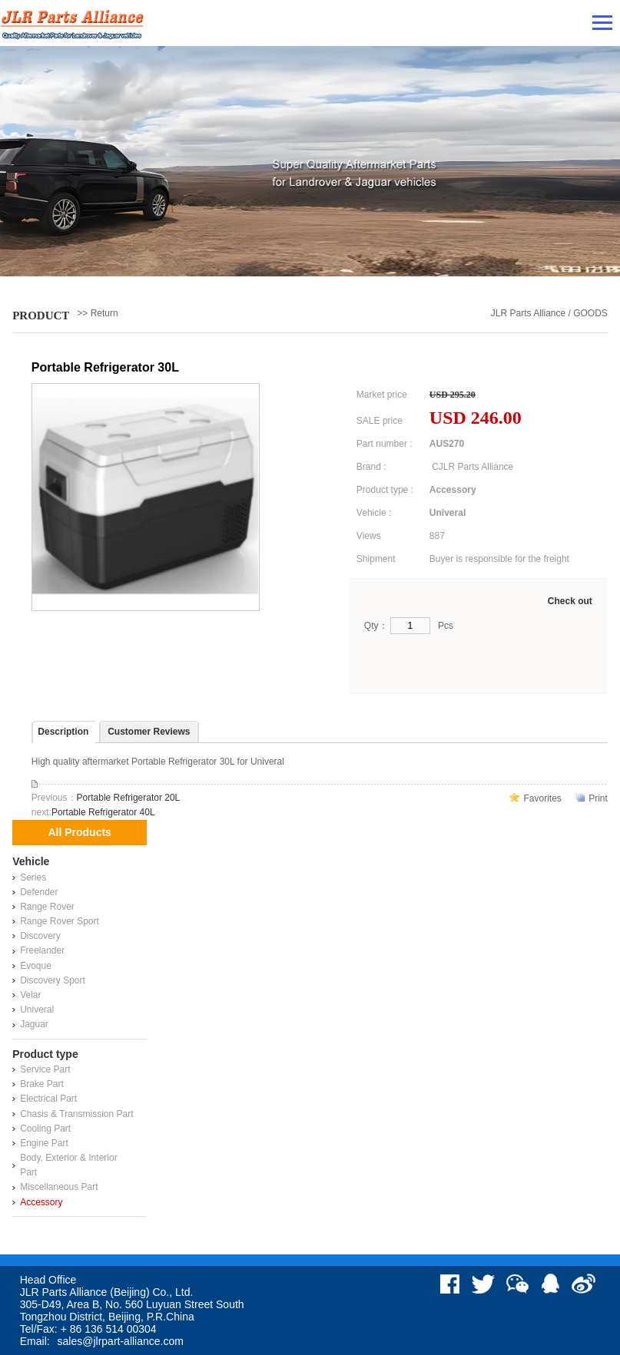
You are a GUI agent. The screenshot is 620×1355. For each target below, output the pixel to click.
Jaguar (34, 1024)
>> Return (97, 313)
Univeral (37, 1009)
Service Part (45, 1069)
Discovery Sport (52, 980)
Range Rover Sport (59, 921)
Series (33, 877)
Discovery (40, 935)
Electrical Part (48, 1098)
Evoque (35, 965)
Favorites (542, 798)
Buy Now (414, 663)
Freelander (42, 950)
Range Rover (47, 906)
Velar (30, 995)
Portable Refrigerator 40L (103, 812)
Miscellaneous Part (59, 1186)
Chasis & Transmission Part (76, 1114)
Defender (39, 892)
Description (63, 731)
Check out (570, 601)
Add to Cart (532, 663)
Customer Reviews (149, 731)
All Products (79, 832)
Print (598, 798)
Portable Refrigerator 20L (129, 797)
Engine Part (44, 1143)
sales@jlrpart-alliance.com (121, 1341)
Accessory (41, 1202)
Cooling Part (45, 1128)
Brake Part (42, 1084)
